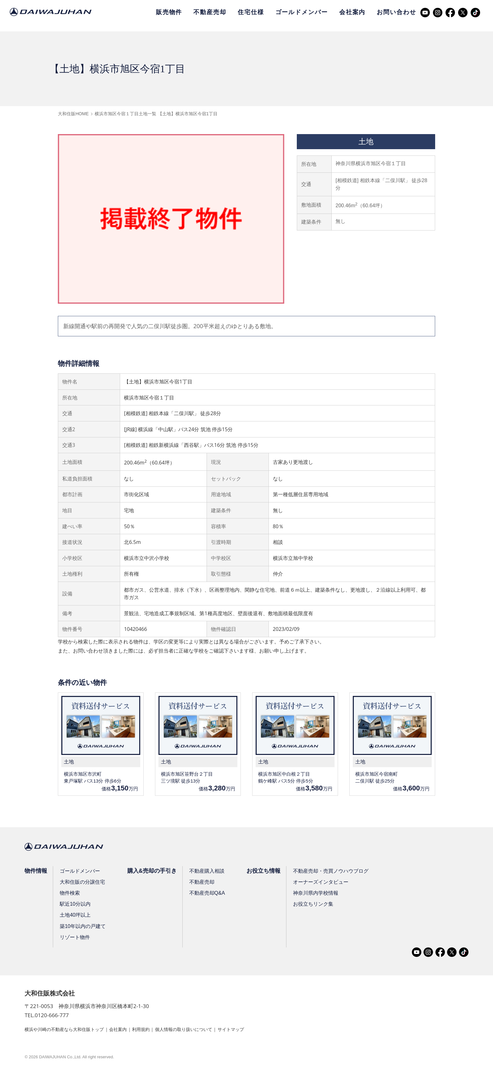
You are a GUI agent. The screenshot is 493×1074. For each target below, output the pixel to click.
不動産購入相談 (209, 872)
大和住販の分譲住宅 (83, 883)
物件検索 (71, 894)
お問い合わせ (396, 12)
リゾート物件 (76, 938)
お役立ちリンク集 (318, 905)
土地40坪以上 (76, 916)
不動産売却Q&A (210, 894)
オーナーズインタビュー (325, 883)
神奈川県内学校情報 (320, 894)
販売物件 (169, 12)
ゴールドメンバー (301, 12)
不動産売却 (209, 12)
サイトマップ (260, 1030)
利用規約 (157, 1030)
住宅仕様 (251, 12)
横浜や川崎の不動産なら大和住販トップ (70, 1030)
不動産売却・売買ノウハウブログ (336, 872)
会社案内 (352, 12)
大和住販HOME (73, 113)
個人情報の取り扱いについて (206, 1030)
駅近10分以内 (76, 905)
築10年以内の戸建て (84, 927)
